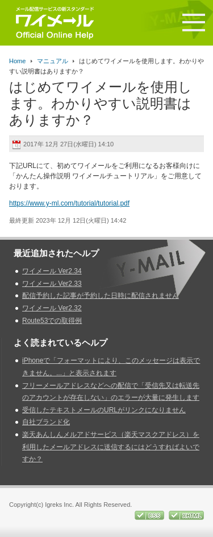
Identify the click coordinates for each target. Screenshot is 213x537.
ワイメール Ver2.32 (52, 308)
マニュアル (52, 61)
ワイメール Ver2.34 (52, 271)
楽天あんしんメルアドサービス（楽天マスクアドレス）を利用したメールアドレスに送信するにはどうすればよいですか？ (110, 447)
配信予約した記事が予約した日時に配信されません (100, 296)
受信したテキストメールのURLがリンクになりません (104, 410)
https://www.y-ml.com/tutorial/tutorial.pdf (69, 203)
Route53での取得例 (52, 321)
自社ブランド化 (46, 422)
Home (17, 61)
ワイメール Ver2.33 (52, 284)
